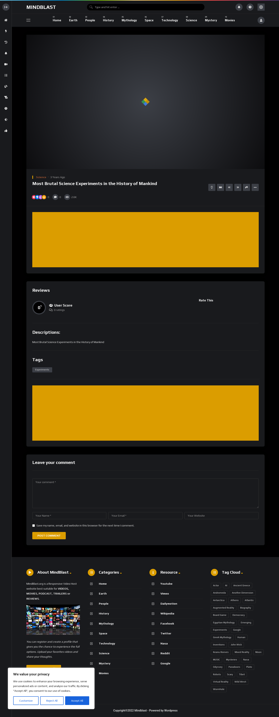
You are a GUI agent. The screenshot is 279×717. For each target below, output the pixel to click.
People (103, 603)
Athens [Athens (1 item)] (235, 600)
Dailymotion (168, 603)
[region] (51, 688)
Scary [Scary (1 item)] (230, 674)
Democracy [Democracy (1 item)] (239, 615)
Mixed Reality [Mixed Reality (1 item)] (242, 652)
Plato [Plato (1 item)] (249, 667)
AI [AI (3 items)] (226, 585)
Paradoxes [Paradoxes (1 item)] (234, 667)
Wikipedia (167, 613)
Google (165, 663)
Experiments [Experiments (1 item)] (220, 629)
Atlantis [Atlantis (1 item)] (249, 600)
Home (103, 583)
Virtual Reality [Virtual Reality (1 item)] (220, 681)
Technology (107, 643)
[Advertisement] (146, 239)
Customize (26, 700)
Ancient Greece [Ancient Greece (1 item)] (241, 585)
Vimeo (164, 593)
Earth (103, 593)
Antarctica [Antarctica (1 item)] (218, 600)
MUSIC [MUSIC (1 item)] (216, 659)
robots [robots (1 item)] (217, 674)
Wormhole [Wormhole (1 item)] (218, 689)
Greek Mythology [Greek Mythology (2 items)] (222, 637)
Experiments (42, 369)
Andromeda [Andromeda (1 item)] (219, 592)
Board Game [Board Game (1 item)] (219, 615)
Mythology (106, 623)
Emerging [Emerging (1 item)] (246, 622)
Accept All (77, 700)
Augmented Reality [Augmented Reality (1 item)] (223, 607)
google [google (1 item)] (237, 629)
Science (41, 177)
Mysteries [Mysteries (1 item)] (231, 659)
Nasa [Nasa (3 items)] (246, 659)
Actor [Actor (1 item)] (216, 585)
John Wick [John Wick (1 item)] (236, 644)
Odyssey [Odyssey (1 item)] (217, 667)
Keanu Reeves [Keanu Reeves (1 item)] (221, 652)
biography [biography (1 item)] (245, 607)
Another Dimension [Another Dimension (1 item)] (242, 592)
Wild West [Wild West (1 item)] (240, 681)
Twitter (165, 633)
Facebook (167, 623)
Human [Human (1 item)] (241, 637)
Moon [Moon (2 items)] (258, 652)
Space (103, 633)
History (104, 613)
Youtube (166, 583)
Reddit (165, 653)
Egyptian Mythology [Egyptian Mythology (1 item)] (224, 622)
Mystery (104, 663)
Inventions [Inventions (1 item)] (219, 644)
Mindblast (41, 7)
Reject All (51, 700)
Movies (104, 673)
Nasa (164, 643)
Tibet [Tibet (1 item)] (242, 674)
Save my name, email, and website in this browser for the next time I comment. (85, 525)
